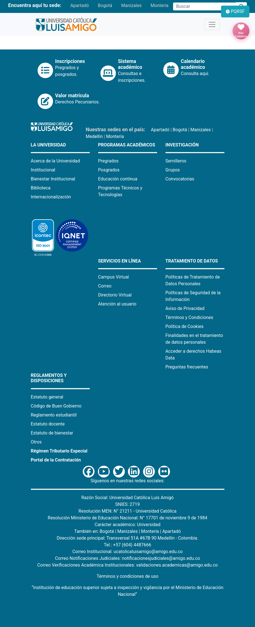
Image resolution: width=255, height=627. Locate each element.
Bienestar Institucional (53, 179)
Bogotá (105, 5)
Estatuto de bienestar (52, 433)
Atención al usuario (117, 304)
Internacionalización (51, 197)
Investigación (182, 145)
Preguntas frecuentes (187, 367)
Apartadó (79, 5)
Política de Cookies (185, 326)
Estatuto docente (48, 424)
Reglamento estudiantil (54, 415)
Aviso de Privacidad (185, 308)
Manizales (131, 5)
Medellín (94, 136)
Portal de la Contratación (56, 460)
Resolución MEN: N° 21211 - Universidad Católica (127, 511)
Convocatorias (180, 179)
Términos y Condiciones (189, 317)
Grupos (173, 170)
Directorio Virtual (115, 295)
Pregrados (108, 161)
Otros (36, 442)
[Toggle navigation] (212, 24)
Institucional (43, 170)
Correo (105, 286)
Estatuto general (47, 397)
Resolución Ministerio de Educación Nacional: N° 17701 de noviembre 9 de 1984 (127, 517)
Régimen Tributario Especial (59, 451)
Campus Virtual (113, 277)
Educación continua (117, 179)
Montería (160, 5)
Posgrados (109, 170)
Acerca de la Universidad (55, 161)
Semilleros (176, 161)
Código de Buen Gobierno (56, 406)
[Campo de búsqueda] (204, 6)
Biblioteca (41, 188)
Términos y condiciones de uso (127, 576)
